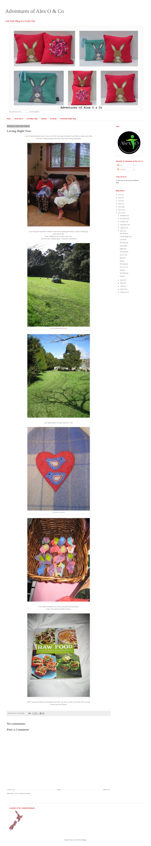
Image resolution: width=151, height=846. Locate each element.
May (121, 283)
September (123, 225)
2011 (120, 213)
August (122, 228)
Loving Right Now (126, 236)
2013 (120, 207)
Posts (119, 165)
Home (59, 790)
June (121, 280)
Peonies (122, 276)
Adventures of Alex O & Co (34, 11)
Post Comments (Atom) (22, 793)
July (121, 231)
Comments (121, 169)
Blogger (83, 840)
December (123, 216)
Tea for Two (123, 255)
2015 (120, 201)
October (123, 222)
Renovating (123, 246)
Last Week (123, 240)
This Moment (124, 233)
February (123, 292)
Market (122, 261)
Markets (122, 270)
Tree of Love (124, 267)
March (122, 289)
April (122, 286)
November (123, 219)
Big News (123, 258)
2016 (120, 198)
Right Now (123, 249)
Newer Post (11, 790)
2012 (120, 210)
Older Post (106, 790)
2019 (120, 195)
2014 (120, 204)
